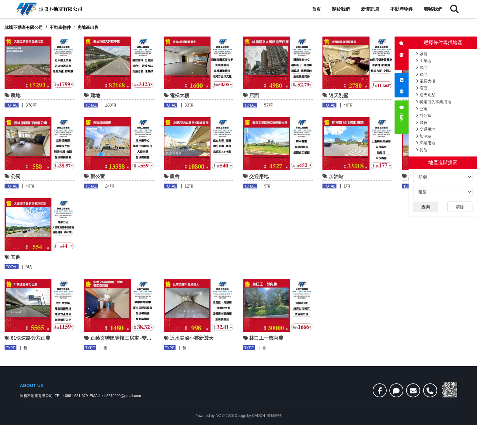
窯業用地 (425, 143)
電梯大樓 (425, 81)
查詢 (425, 206)
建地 (421, 74)
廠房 (421, 53)
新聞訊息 (370, 9)
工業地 (423, 60)
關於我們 (341, 9)
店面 (421, 88)
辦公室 (423, 115)
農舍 (421, 122)
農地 (421, 67)
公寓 (421, 109)
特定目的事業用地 (433, 102)
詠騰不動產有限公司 (24, 27)
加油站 (423, 136)
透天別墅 (425, 95)
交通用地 (425, 129)
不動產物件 (401, 9)
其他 (421, 150)
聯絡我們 (433, 9)
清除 (460, 206)
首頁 (316, 9)
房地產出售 (88, 27)
